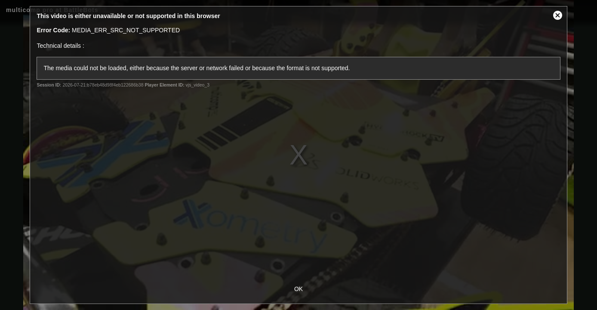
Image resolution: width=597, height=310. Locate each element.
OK (298, 288)
